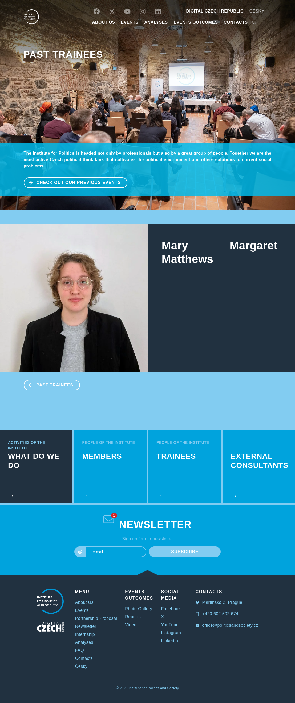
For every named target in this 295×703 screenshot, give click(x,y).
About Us (84, 602)
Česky (257, 11)
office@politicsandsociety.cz (227, 625)
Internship (85, 634)
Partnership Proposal (96, 618)
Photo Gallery (138, 608)
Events (82, 610)
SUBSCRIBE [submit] (184, 551)
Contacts (84, 658)
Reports (133, 616)
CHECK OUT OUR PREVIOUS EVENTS (72, 182)
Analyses (156, 22)
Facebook (171, 608)
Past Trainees (63, 54)
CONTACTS (236, 22)
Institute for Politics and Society (154, 688)
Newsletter (85, 626)
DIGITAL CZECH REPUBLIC (214, 11)
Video (130, 624)
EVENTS (129, 22)
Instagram (171, 632)
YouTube (170, 624)
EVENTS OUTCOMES (196, 22)
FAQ (79, 650)
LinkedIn (169, 640)
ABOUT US (103, 22)
